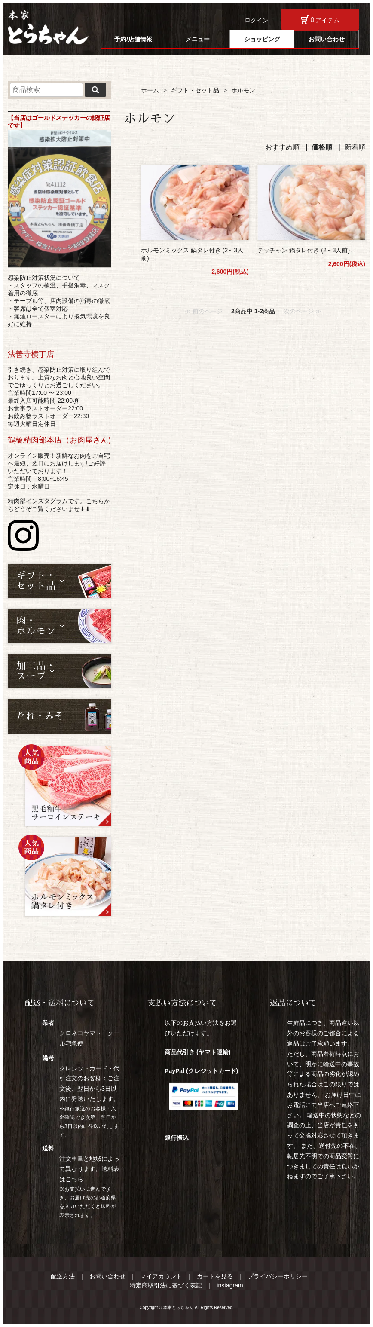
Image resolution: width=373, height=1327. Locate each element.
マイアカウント (161, 1276)
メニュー (198, 39)
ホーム (150, 90)
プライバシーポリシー (278, 1276)
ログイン (257, 20)
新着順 (355, 147)
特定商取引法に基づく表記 (166, 1285)
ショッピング (262, 39)
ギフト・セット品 (195, 90)
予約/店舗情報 (133, 39)
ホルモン (243, 90)
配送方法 (63, 1276)
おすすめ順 (282, 147)
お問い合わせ (327, 39)
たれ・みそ (40, 716)
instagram (230, 1285)
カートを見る (215, 1276)
